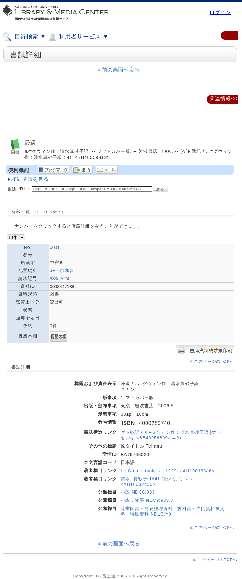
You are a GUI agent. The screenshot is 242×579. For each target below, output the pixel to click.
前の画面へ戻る (121, 69)
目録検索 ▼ (24, 37)
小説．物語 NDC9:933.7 (147, 500)
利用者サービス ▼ (78, 37)
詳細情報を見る (30, 179)
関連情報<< (224, 98)
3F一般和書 (62, 270)
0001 (55, 247)
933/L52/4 (59, 278)
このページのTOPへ (214, 361)
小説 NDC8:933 (138, 492)
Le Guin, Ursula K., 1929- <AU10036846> (168, 470)
